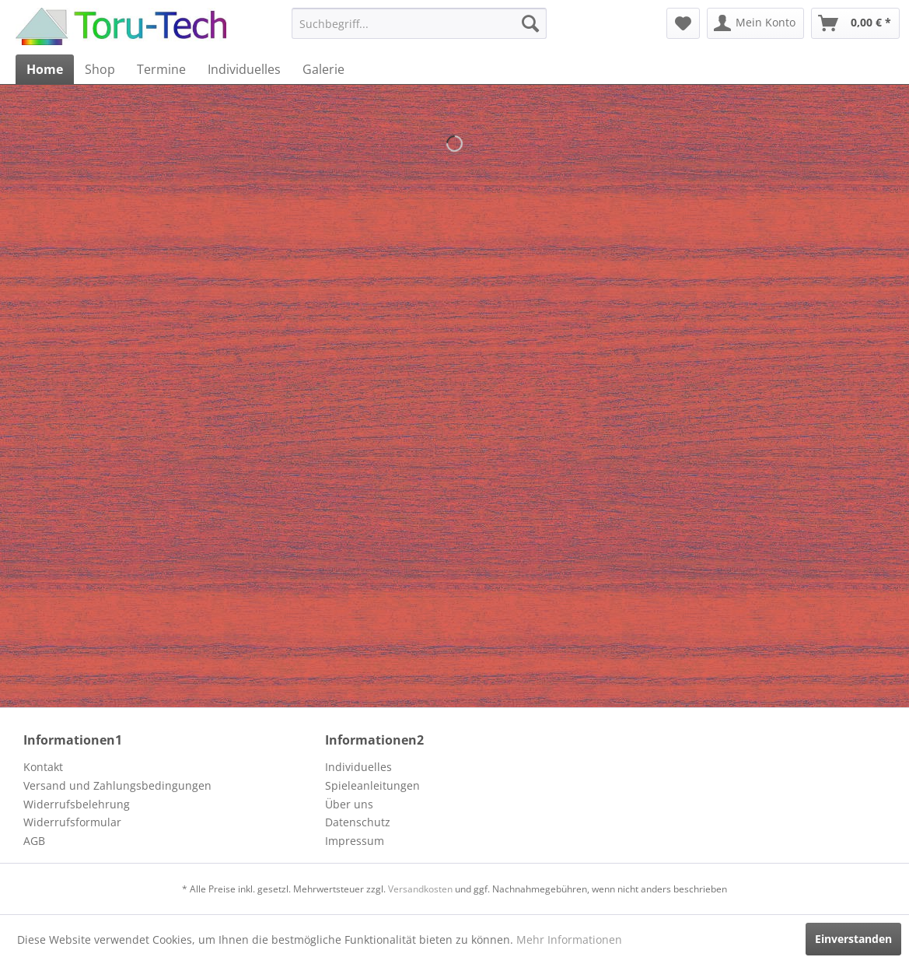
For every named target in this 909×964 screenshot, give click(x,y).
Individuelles (358, 766)
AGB (34, 840)
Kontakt (43, 766)
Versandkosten (420, 889)
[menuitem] (419, 23)
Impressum (354, 840)
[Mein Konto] (755, 23)
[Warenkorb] (855, 23)
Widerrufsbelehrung (76, 804)
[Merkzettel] (683, 23)
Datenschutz (357, 822)
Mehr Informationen (569, 939)
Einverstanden (853, 938)
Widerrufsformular (72, 822)
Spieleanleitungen (372, 785)
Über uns (349, 804)
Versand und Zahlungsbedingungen (117, 785)
